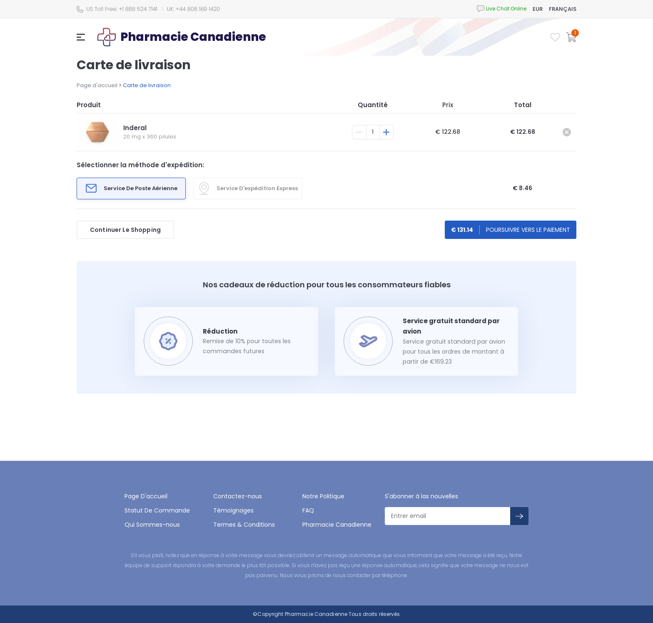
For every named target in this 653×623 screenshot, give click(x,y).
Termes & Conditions (244, 524)
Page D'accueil (146, 496)
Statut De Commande (157, 510)
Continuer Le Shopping (125, 230)
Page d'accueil (97, 85)
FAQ (308, 510)
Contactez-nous (237, 496)
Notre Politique (323, 496)
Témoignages (233, 510)
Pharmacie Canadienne (336, 524)
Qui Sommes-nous (152, 524)
